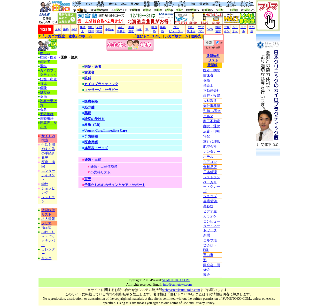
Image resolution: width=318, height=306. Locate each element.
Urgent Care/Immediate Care (105, 130)
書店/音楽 (210, 201)
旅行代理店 (211, 141)
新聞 (206, 235)
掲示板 (46, 227)
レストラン (211, 177)
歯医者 (208, 75)
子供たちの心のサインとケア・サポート (114, 185)
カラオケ (210, 216)
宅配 (139, 29)
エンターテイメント (48, 175)
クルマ (208, 116)
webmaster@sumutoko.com (181, 290)
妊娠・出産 (48, 79)
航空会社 (210, 146)
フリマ (46, 223)
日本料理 (210, 172)
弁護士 (208, 85)
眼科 (43, 66)
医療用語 (47, 118)
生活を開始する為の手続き (48, 149)
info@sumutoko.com (177, 284)
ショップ (210, 196)
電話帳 (212, 65)
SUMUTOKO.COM (175, 280)
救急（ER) (92, 125)
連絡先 (196, 36)
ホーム (45, 53)
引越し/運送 (212, 111)
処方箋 (45, 92)
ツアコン (210, 162)
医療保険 (91, 101)
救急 (43, 110)
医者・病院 (211, 70)
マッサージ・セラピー (101, 90)
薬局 (43, 96)
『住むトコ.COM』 (147, 36)
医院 (58, 29)
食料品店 (210, 167)
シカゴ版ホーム (176, 36)
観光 (44, 158)
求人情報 (48, 219)
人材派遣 (210, 101)
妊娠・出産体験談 (103, 166)
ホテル (208, 157)
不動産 (109, 29)
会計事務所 (211, 106)
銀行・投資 (211, 95)
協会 (206, 274)
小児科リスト (100, 172)
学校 (44, 184)
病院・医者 (48, 57)
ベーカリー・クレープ (211, 186)
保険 (74, 29)
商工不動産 (211, 121)
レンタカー (211, 151)
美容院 (208, 206)
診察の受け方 (94, 119)
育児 (43, 83)
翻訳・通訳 (211, 126)
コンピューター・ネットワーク (211, 226)
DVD (210, 29)
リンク (46, 258)
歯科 (66, 29)
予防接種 (47, 114)
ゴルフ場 (210, 240)
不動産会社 (211, 90)
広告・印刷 (211, 131)
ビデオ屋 (210, 211)
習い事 (208, 255)
